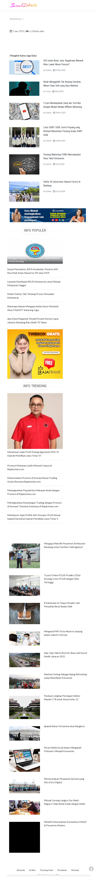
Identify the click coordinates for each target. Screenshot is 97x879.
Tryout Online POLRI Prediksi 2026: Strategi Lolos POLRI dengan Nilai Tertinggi (62, 579)
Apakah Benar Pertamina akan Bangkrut (64, 726)
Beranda (21, 870)
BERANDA (15, 18)
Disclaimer (62, 870)
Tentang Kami (46, 870)
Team (48, 91)
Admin (49, 70)
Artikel (32, 870)
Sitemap (75, 870)
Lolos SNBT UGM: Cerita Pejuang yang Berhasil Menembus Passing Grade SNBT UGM (62, 131)
